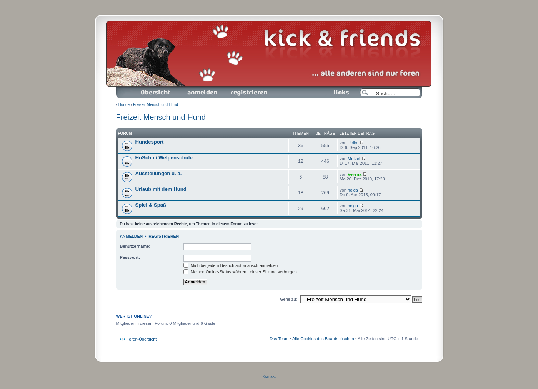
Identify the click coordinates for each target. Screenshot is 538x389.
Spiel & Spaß (151, 205)
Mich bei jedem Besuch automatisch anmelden (230, 265)
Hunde (124, 105)
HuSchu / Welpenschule (164, 158)
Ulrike (353, 143)
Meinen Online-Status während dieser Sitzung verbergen (240, 272)
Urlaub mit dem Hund (161, 189)
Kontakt (269, 376)
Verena (354, 174)
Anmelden (202, 92)
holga (353, 190)
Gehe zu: (288, 299)
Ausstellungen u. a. (158, 173)
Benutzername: (135, 246)
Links (338, 92)
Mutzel (354, 158)
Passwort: (130, 257)
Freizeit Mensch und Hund (155, 105)
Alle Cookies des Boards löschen (323, 338)
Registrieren (248, 92)
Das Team (279, 338)
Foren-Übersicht (156, 92)
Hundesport (149, 142)
